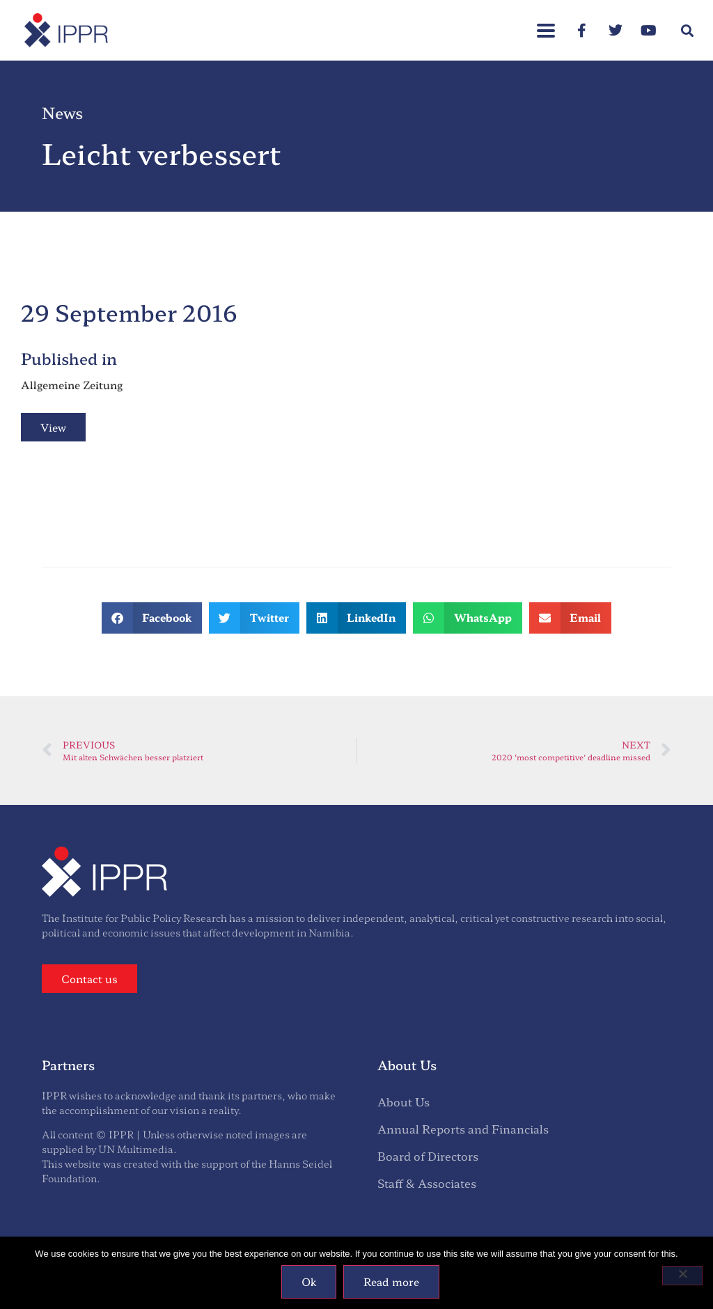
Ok (308, 1281)
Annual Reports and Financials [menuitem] (463, 1128)
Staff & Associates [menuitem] (426, 1183)
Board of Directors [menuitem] (427, 1155)
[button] (546, 23)
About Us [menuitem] (403, 1101)
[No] (682, 1275)
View (53, 427)
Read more (391, 1281)
